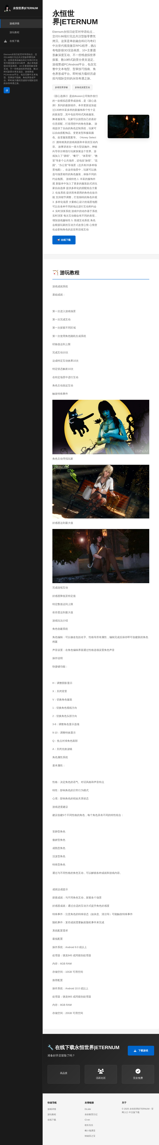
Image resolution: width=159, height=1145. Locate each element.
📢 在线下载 (64, 240)
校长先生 (89, 1125)
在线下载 (52, 1120)
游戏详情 (52, 1109)
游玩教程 (52, 1114)
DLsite (88, 1109)
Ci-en (87, 1120)
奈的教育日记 (91, 1114)
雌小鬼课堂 (90, 1130)
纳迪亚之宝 (90, 1136)
